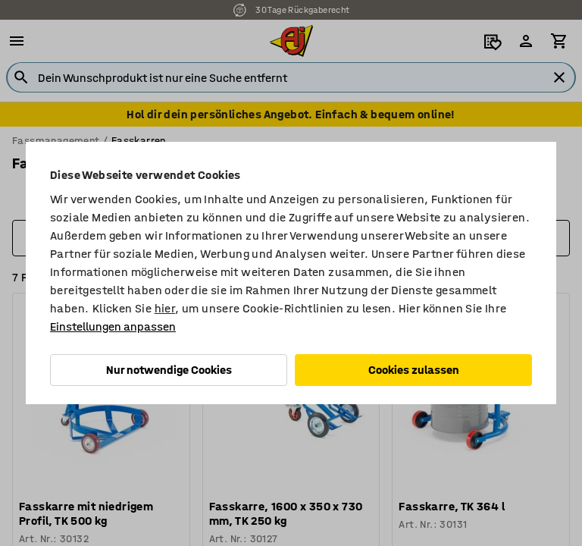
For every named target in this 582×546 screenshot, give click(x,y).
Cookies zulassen (413, 369)
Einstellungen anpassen (113, 326)
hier (165, 308)
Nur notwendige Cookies (169, 369)
